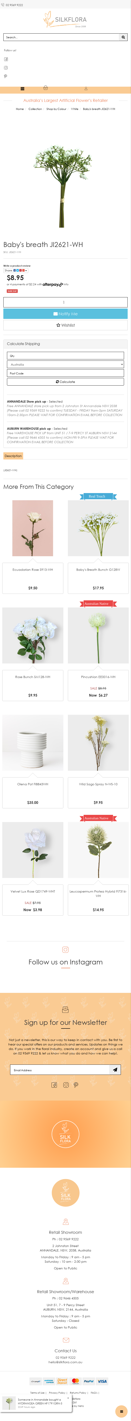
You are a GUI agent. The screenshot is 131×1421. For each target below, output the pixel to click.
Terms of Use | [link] (38, 1392)
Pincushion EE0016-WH (98, 677)
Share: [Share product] (16, 270)
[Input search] (61, 37)
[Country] (65, 364)
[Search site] (123, 37)
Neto (81, 1405)
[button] (65, 325)
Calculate (65, 382)
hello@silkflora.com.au (65, 1362)
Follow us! (10, 50)
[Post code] (65, 373)
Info (66, 284)
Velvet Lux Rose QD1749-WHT (33, 891)
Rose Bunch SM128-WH (32, 677)
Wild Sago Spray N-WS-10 (98, 784)
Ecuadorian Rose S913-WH (33, 569)
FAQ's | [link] (95, 1392)
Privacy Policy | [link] (58, 1392)
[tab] (13, 455)
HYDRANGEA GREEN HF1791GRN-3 (40, 1403)
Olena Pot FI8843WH (32, 784)
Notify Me (65, 313)
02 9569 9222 (12, 4)
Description (13, 456)
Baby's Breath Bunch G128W (98, 569)
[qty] (65, 355)
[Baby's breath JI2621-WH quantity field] (65, 302)
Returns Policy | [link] (79, 1392)
